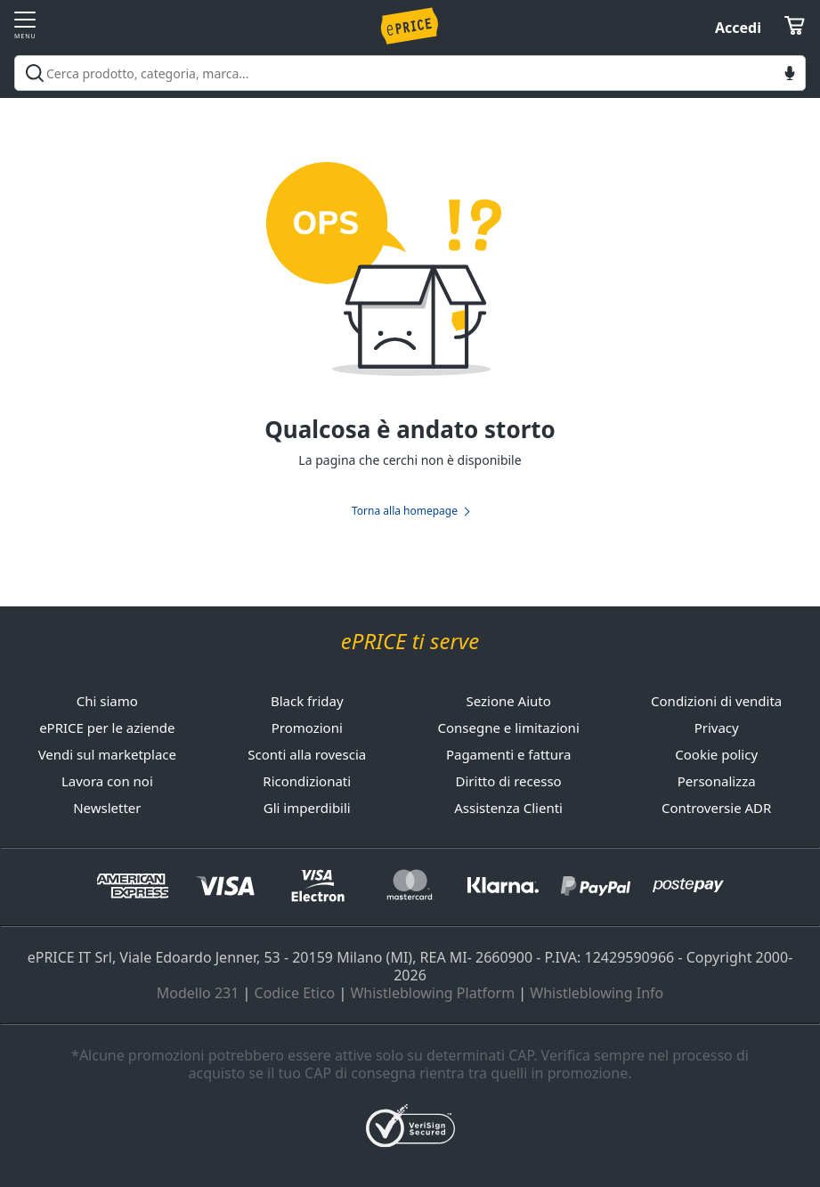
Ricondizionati (307, 781)
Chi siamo (107, 701)
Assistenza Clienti (508, 808)
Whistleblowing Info (596, 993)
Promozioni (307, 727)
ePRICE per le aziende (107, 727)
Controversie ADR (716, 808)
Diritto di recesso (509, 781)
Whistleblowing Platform (432, 993)
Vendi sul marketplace (107, 754)
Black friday (307, 701)
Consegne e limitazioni (508, 727)
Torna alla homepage (405, 511)
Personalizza (717, 781)
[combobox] (410, 73)
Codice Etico (295, 993)
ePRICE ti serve (410, 641)
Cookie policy (716, 754)
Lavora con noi (107, 781)
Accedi (738, 27)
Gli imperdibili (307, 808)
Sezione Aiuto (508, 701)
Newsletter (107, 808)
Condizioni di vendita (716, 701)
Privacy (716, 727)
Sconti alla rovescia (307, 754)
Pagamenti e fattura (508, 754)
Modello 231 (198, 993)
